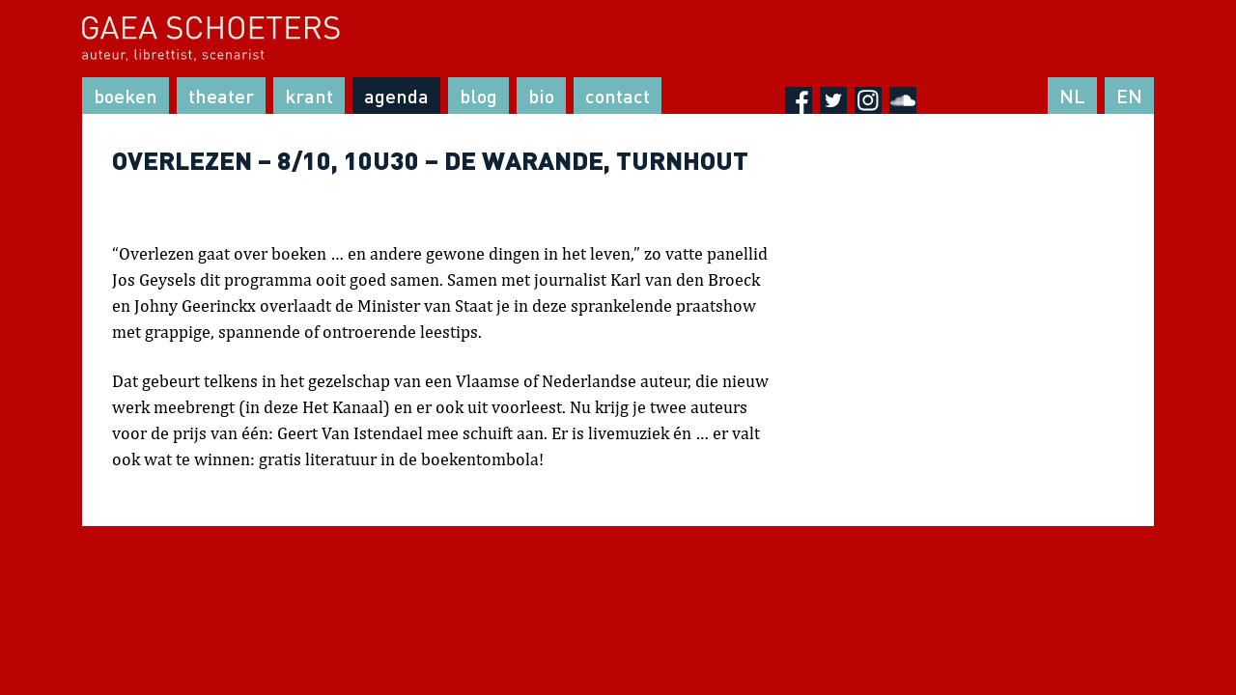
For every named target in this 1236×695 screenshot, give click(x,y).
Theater (221, 95)
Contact (617, 95)
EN (1129, 95)
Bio (541, 95)
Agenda (396, 95)
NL (1072, 95)
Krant (309, 95)
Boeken (125, 95)
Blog (478, 95)
